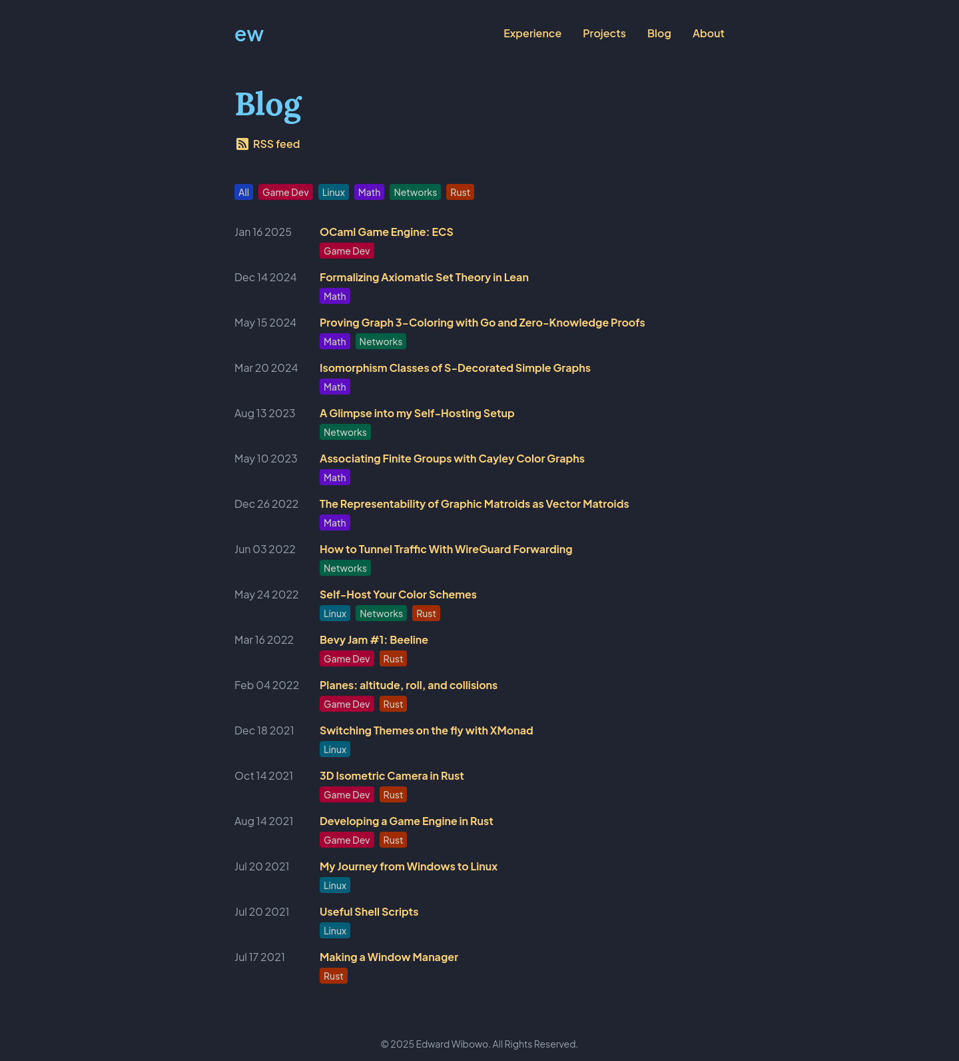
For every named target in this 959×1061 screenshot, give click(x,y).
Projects (604, 33)
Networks (415, 192)
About (709, 33)
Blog (659, 33)
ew (249, 33)
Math (369, 192)
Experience (532, 33)
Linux (333, 192)
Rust (460, 192)
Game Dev (285, 192)
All (243, 192)
